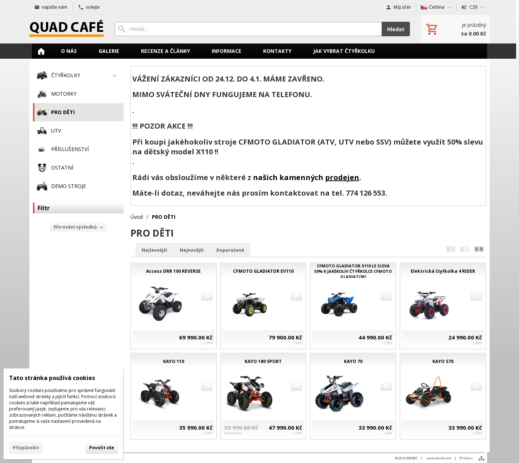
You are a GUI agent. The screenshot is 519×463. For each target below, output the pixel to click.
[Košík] (455, 28)
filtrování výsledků (78, 227)
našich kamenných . (307, 177)
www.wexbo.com (439, 458)
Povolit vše (101, 448)
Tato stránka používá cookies (52, 378)
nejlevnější (154, 250)
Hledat (395, 29)
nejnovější (192, 250)
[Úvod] (66, 28)
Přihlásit (466, 458)
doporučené (230, 250)
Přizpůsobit (26, 448)
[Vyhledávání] (248, 29)
